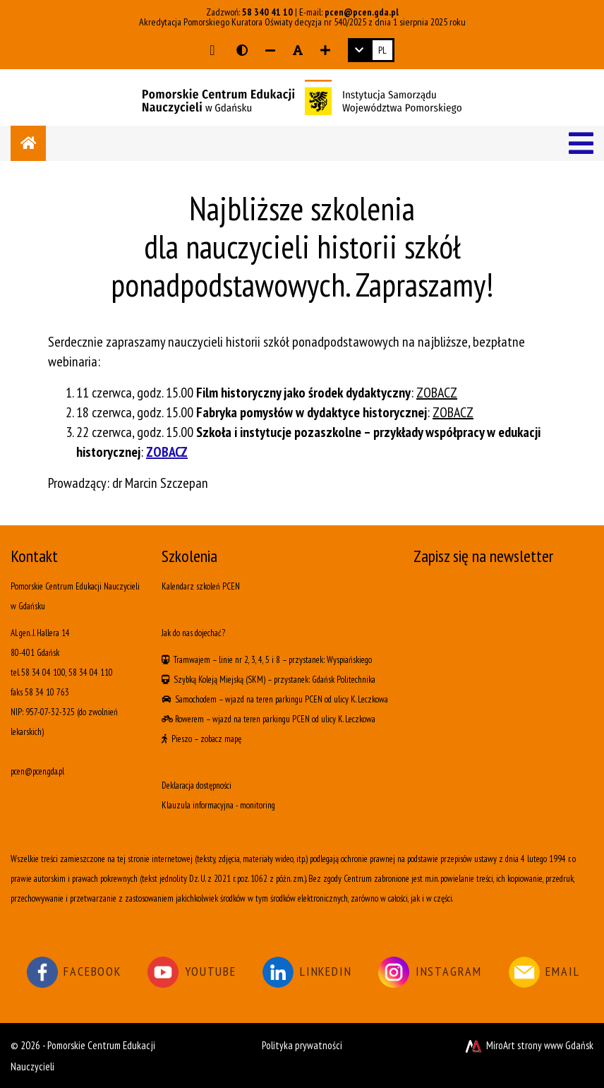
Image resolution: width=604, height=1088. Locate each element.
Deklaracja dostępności (196, 785)
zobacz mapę (220, 739)
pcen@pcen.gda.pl (362, 12)
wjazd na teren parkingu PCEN (273, 699)
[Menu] (581, 143)
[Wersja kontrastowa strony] (242, 50)
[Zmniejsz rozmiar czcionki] (270, 50)
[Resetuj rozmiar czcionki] (298, 50)
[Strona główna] (28, 143)
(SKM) (255, 680)
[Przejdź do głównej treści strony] (212, 50)
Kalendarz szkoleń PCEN (201, 586)
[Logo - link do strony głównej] (302, 96)
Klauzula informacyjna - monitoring (218, 805)
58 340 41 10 (267, 12)
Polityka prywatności (302, 1045)
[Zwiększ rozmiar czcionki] (325, 50)
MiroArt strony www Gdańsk (528, 1045)
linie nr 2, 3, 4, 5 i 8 (249, 660)
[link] (371, 50)
